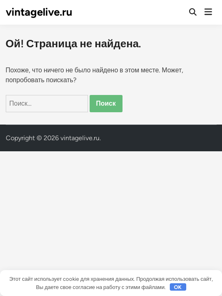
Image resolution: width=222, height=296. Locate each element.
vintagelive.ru (39, 11)
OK (178, 287)
